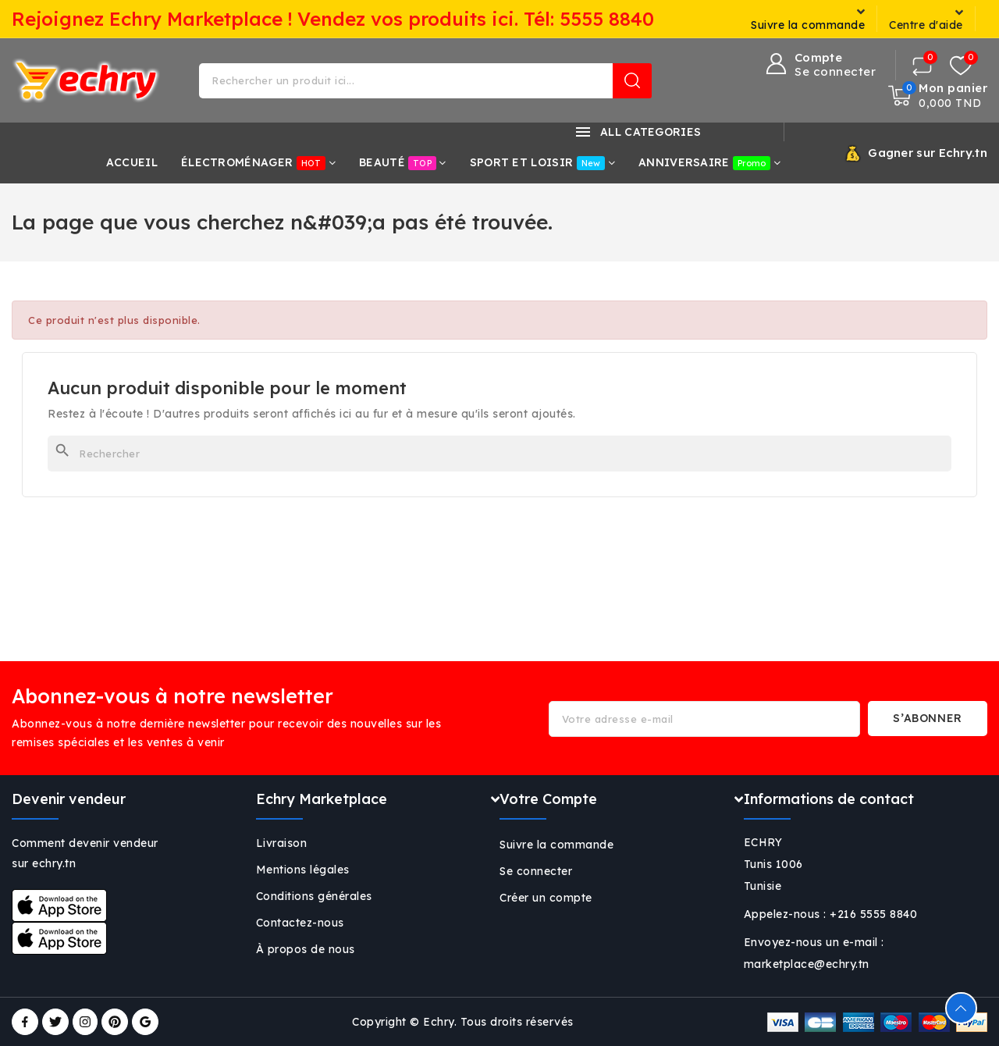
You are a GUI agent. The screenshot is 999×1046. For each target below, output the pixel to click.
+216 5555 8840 (873, 914)
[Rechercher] (499, 453)
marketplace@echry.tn (806, 964)
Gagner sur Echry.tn (927, 152)
